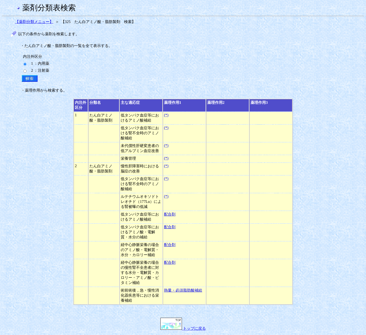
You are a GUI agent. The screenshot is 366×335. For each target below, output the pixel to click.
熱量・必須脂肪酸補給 (183, 290)
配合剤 (169, 214)
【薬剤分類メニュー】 (34, 22)
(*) (166, 115)
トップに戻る (183, 328)
